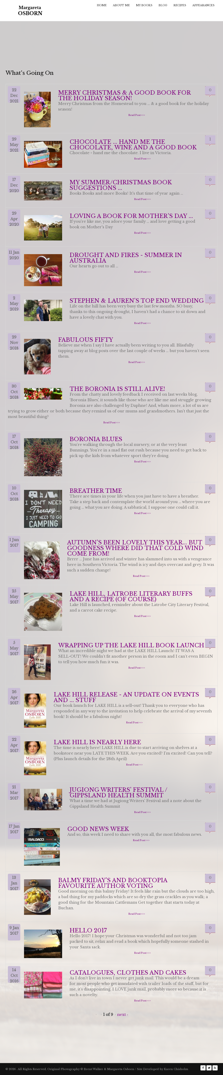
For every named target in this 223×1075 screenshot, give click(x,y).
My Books (144, 5)
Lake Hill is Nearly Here (97, 742)
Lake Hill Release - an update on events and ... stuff (126, 697)
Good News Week (98, 829)
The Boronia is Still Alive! (117, 389)
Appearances (203, 5)
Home (102, 5)
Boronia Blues (96, 439)
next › (122, 1014)
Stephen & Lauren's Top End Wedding (137, 300)
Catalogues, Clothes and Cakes (128, 972)
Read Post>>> (136, 115)
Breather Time (96, 490)
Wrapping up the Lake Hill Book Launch (131, 645)
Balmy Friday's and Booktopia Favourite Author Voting (112, 883)
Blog (163, 5)
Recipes (180, 5)
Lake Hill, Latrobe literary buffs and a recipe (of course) (131, 596)
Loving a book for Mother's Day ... (131, 216)
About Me (121, 5)
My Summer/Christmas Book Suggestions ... (121, 185)
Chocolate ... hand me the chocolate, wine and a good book (133, 144)
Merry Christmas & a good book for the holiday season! (124, 95)
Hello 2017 (88, 930)
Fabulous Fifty (85, 339)
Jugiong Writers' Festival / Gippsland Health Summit (118, 792)
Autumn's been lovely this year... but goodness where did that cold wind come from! (135, 548)
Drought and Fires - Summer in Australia (126, 258)
